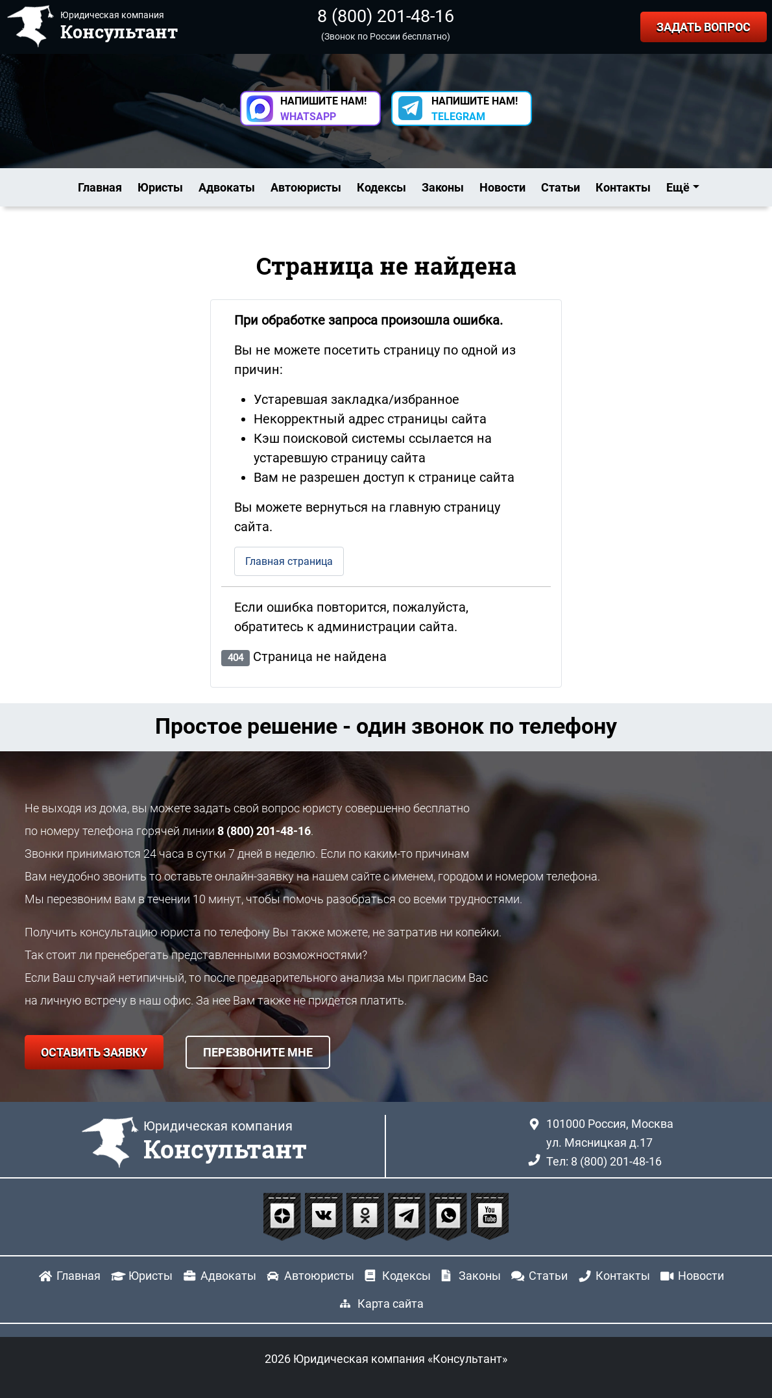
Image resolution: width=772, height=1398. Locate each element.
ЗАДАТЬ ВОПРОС (704, 27)
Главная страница (289, 561)
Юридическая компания (225, 1141)
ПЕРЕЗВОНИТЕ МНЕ (258, 1052)
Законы (443, 187)
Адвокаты (227, 187)
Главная (100, 187)
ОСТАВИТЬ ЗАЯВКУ (94, 1052)
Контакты (623, 187)
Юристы (160, 187)
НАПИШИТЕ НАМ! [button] (323, 109)
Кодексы (381, 187)
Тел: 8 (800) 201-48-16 (604, 1161)
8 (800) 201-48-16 (385, 16)
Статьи (560, 187)
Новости (502, 187)
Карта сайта (390, 1303)
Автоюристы (306, 187)
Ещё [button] (678, 187)
